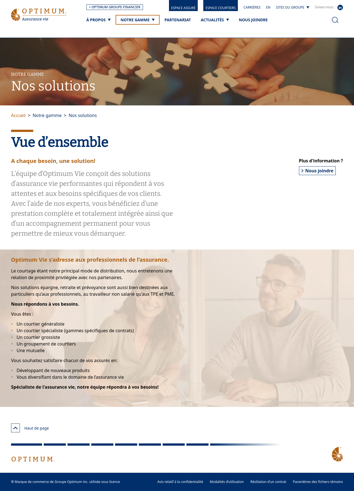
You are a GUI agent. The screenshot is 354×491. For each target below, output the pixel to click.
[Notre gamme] (138, 20)
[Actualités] (215, 20)
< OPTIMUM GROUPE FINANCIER (114, 7)
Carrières (252, 7)
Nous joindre (317, 171)
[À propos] (98, 20)
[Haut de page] (15, 428)
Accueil (18, 115)
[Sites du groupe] (292, 7)
